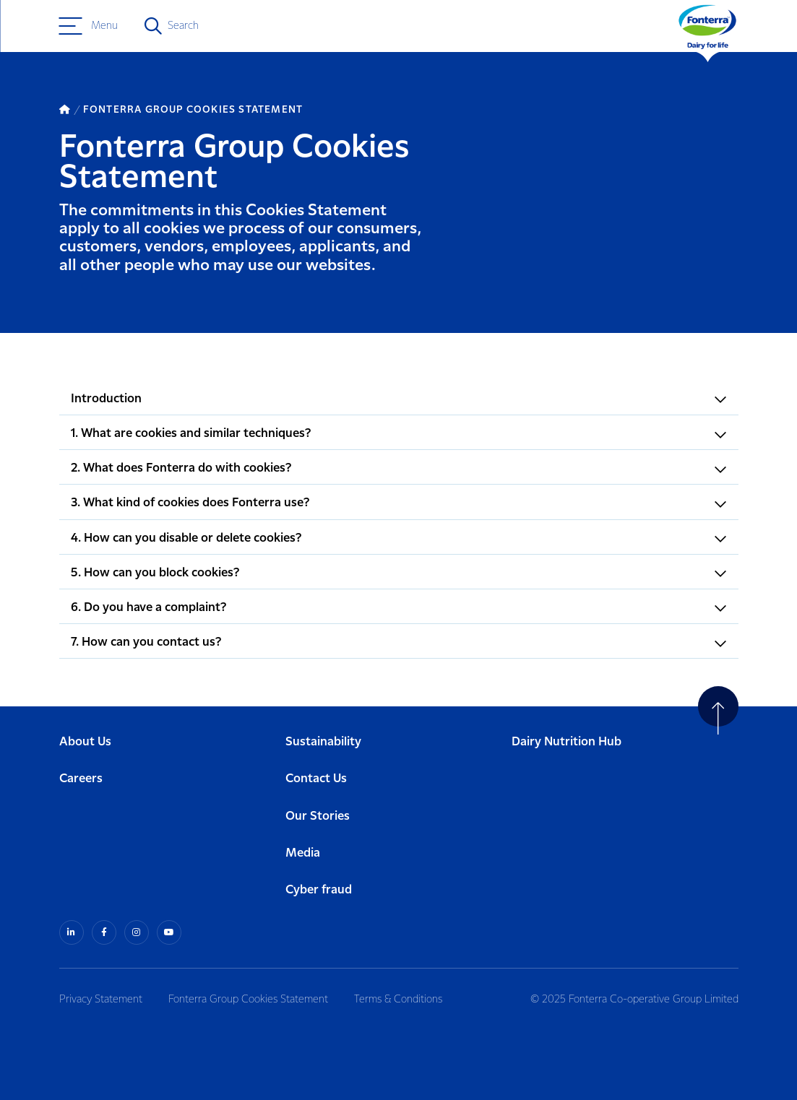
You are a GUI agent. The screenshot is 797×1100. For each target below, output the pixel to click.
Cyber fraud (318, 890)
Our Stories (317, 816)
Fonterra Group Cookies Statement (248, 1000)
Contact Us (316, 779)
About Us (85, 742)
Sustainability (323, 742)
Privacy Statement (100, 1000)
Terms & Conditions (398, 1000)
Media (302, 853)
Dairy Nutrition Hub (566, 742)
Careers (81, 779)
